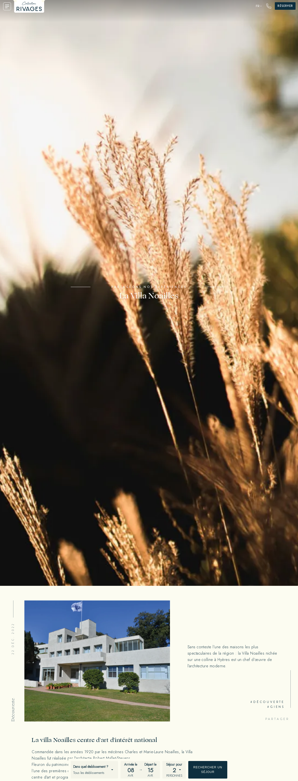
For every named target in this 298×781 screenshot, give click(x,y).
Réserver (285, 6)
